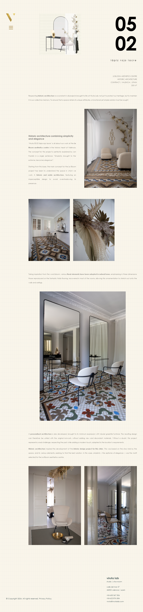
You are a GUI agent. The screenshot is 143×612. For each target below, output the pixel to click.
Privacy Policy (45, 598)
